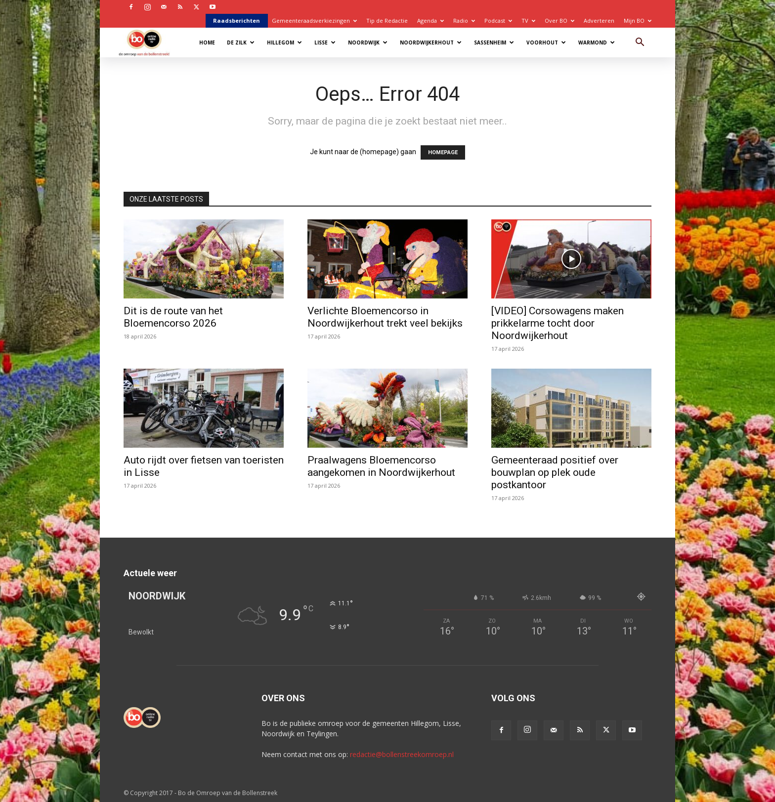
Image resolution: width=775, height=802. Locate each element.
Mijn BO (637, 20)
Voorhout (546, 42)
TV (528, 20)
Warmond (596, 42)
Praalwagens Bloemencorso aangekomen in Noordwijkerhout (381, 466)
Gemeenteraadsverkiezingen (314, 20)
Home (207, 42)
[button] (639, 43)
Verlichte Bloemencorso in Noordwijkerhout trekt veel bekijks (385, 317)
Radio (464, 20)
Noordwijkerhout (431, 42)
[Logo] (149, 42)
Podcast (498, 20)
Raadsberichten (236, 20)
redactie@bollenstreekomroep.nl (402, 754)
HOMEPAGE (443, 152)
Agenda (430, 20)
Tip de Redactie (387, 20)
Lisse (325, 42)
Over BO (559, 20)
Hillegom (284, 42)
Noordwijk (368, 42)
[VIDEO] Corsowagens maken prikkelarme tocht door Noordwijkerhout (557, 323)
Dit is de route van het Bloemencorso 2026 (173, 317)
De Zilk (241, 42)
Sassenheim (494, 42)
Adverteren (599, 20)
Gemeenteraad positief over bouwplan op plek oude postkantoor (554, 472)
